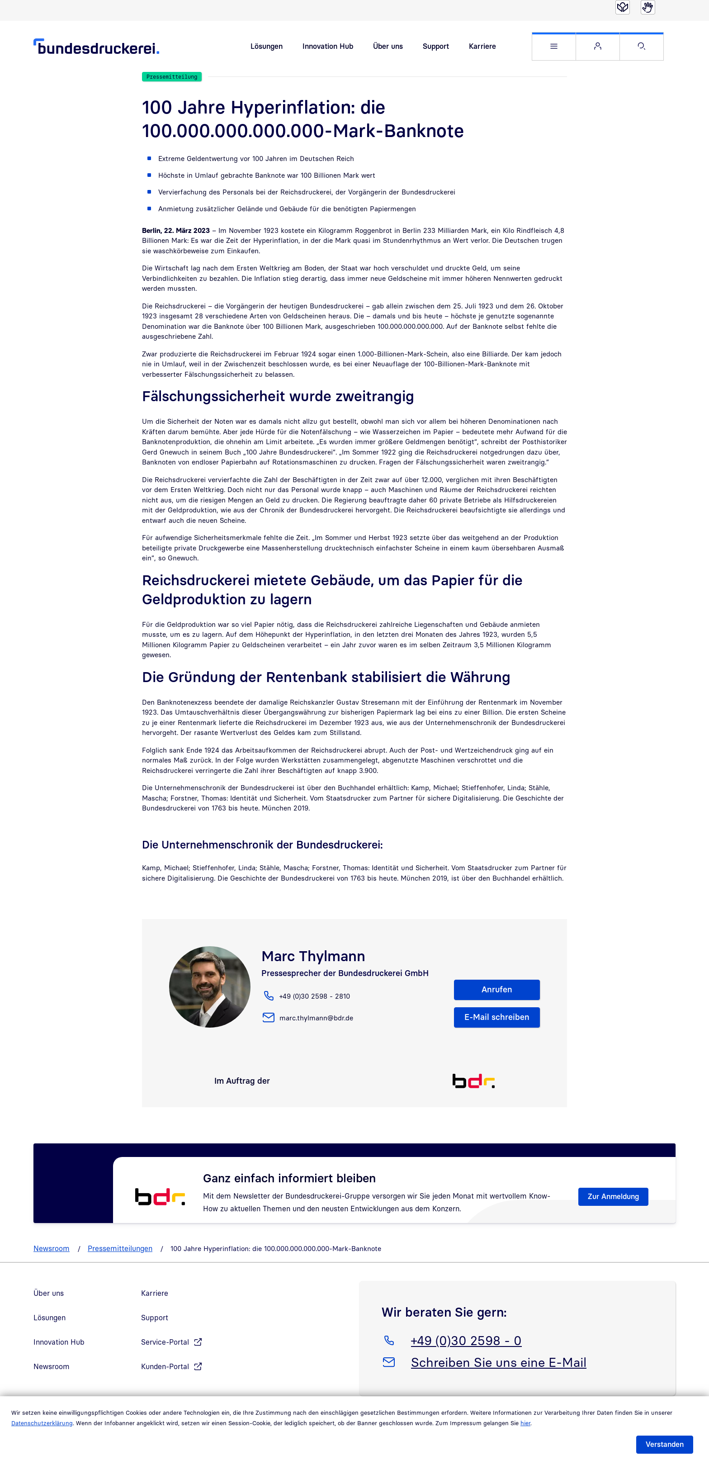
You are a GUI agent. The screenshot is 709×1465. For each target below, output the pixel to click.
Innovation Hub (328, 47)
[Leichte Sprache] (622, 7)
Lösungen (267, 47)
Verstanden (665, 1444)
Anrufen (497, 991)
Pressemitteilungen (120, 1250)
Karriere (482, 47)
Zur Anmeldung (613, 1198)
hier (525, 1423)
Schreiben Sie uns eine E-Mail (498, 1362)
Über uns (388, 47)
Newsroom (51, 1250)
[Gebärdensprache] (648, 7)
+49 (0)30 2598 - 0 (466, 1341)
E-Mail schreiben (496, 1019)
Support (436, 47)
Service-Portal (165, 1343)
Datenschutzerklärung (42, 1423)
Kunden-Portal (165, 1368)
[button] (554, 47)
